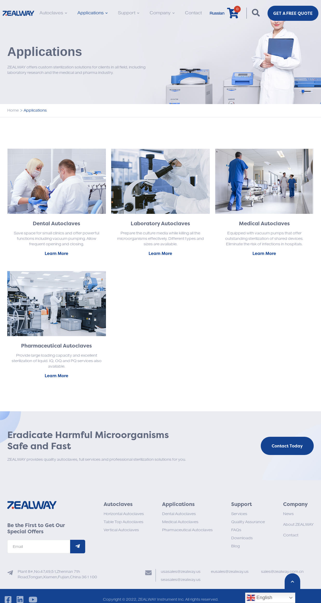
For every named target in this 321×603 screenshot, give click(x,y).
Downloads (242, 538)
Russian (217, 13)
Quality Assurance (248, 521)
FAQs (236, 530)
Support (128, 13)
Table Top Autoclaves (123, 521)
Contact (193, 13)
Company (162, 13)
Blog (235, 546)
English (259, 598)
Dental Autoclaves (179, 513)
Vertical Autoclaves (121, 530)
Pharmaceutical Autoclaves (187, 530)
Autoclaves (53, 13)
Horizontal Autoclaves (124, 513)
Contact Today (287, 446)
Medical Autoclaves (180, 521)
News (288, 513)
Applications (92, 13)
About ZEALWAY (298, 524)
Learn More (56, 253)
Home (13, 110)
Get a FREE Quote (293, 13)
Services (239, 513)
